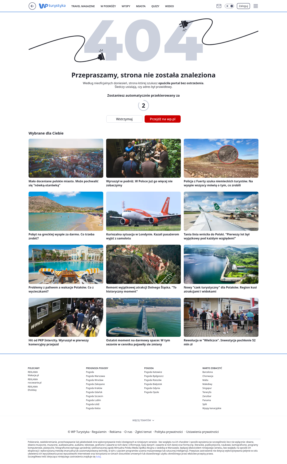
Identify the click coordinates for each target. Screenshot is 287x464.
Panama (206, 400)
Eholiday (32, 390)
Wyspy (126, 6)
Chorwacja (207, 376)
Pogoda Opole (151, 392)
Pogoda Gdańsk (94, 392)
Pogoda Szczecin (94, 396)
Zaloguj (243, 6)
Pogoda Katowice (153, 372)
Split (204, 404)
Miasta (141, 6)
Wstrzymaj (124, 119)
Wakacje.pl (33, 375)
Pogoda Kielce (93, 408)
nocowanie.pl (35, 382)
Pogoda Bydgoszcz (153, 376)
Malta (205, 380)
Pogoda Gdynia (152, 388)
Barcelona (207, 372)
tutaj (98, 456)
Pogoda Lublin (93, 400)
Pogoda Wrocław (94, 380)
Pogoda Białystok (153, 384)
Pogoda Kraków (94, 388)
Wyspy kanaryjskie (211, 408)
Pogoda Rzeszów (152, 380)
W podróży (108, 6)
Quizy (155, 6)
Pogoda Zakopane (95, 384)
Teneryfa (206, 392)
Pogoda (90, 372)
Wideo (169, 6)
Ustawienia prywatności (202, 432)
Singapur (207, 388)
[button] (256, 6)
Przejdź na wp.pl (163, 119)
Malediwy (207, 384)
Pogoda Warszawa (95, 376)
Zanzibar (206, 396)
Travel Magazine (83, 6)
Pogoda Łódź (92, 404)
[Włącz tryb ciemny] (229, 6)
